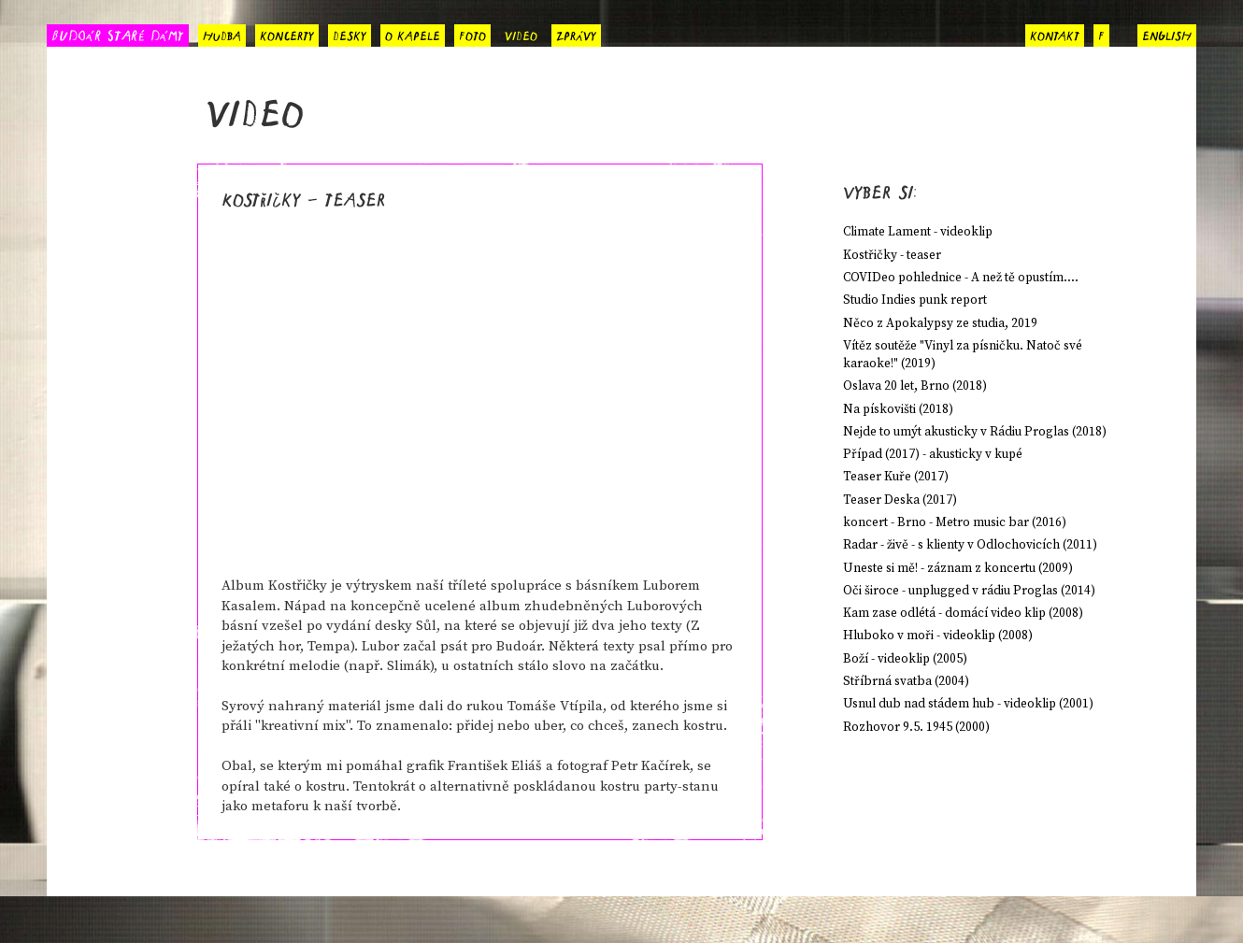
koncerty (287, 33)
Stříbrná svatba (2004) (906, 682)
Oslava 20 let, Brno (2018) (915, 386)
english (1167, 33)
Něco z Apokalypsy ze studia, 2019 (940, 324)
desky (349, 33)
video (521, 33)
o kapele (412, 33)
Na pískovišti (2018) (898, 410)
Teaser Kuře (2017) (896, 477)
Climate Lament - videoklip (918, 232)
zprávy (576, 33)
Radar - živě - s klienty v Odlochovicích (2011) (970, 545)
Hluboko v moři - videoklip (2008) (938, 636)
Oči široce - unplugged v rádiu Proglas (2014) (969, 591)
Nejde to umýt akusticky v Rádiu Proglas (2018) (975, 432)
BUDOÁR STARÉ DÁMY (117, 34)
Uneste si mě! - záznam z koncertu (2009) (958, 569)
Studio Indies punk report (915, 300)
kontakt (1054, 33)
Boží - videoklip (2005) (905, 659)
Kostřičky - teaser (892, 256)
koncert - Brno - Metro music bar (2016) (954, 523)
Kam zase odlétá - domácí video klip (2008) (963, 614)
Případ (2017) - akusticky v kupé (932, 455)
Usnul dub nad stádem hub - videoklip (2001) (968, 704)
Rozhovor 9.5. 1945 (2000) (916, 728)
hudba (222, 33)
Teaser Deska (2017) (900, 500)
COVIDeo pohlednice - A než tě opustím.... (961, 278)
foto (472, 33)
